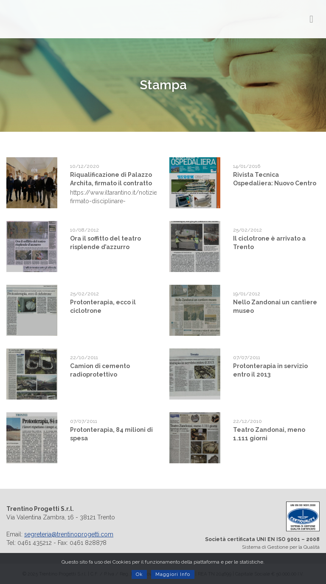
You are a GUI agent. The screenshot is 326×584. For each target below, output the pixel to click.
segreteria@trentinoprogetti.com (68, 534)
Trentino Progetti (53, 19)
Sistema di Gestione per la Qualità (244, 526)
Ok (139, 574)
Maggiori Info (172, 574)
